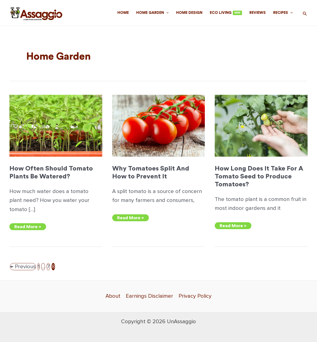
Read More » (27, 227)
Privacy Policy (195, 296)
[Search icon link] (305, 14)
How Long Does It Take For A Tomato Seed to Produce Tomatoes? (259, 176)
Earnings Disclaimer (149, 296)
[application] (166, 12)
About (113, 296)
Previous (23, 266)
